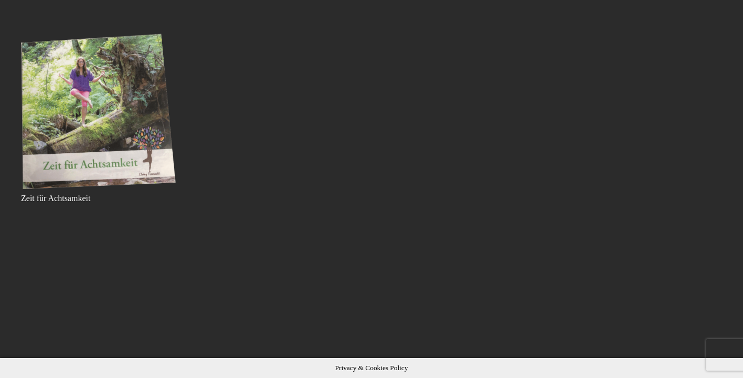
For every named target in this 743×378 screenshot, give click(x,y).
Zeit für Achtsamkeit (55, 198)
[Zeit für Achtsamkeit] (99, 111)
